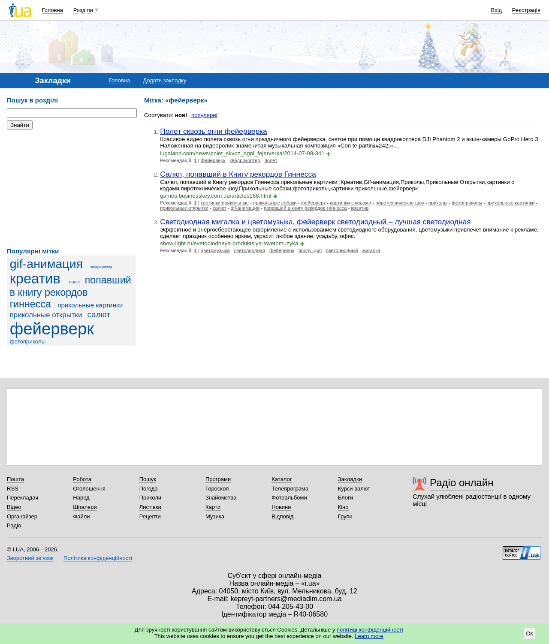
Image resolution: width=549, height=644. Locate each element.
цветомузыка (215, 250)
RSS (12, 488)
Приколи (150, 497)
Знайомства (220, 497)
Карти (212, 507)
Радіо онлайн (462, 482)
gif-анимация (46, 264)
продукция (310, 250)
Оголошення (89, 488)
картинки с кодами (350, 202)
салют (98, 314)
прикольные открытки (46, 315)
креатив (35, 278)
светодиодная (249, 250)
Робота (82, 479)
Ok (529, 633)
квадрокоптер (101, 267)
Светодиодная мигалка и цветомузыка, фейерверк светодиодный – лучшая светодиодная (315, 221)
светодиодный (342, 250)
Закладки (350, 479)
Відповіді (283, 516)
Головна (52, 10)
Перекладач (22, 497)
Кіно (343, 507)
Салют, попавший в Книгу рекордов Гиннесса (238, 174)
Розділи (83, 10)
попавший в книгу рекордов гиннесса (70, 292)
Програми (218, 479)
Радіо (14, 525)
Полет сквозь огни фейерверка (213, 131)
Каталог (281, 479)
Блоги (345, 497)
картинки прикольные (225, 202)
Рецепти (150, 516)
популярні (204, 115)
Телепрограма (289, 488)
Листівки (150, 507)
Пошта (15, 479)
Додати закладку (164, 80)
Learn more (369, 636)
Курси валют (354, 488)
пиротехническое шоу (400, 202)
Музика (214, 516)
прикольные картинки (90, 305)
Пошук (147, 479)
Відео (14, 507)
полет (75, 281)
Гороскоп (217, 488)
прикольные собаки (275, 202)
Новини (281, 507)
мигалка (371, 250)
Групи (345, 516)
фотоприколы (28, 341)
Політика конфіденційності (97, 558)
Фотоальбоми (289, 497)
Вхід (496, 10)
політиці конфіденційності (370, 629)
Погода (148, 488)
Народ (81, 497)
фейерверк (52, 328)
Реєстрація (526, 10)
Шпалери (85, 507)
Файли (81, 516)
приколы (437, 202)
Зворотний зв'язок (30, 558)
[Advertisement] (71, 188)
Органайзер (22, 516)
